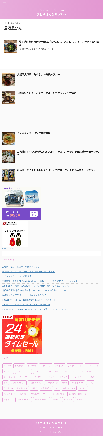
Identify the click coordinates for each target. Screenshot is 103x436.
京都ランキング (8, 248)
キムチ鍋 (35, 49)
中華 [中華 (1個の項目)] (5, 383)
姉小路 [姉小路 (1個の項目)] (90, 383)
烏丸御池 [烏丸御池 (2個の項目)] (23, 394)
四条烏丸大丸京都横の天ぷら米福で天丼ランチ (24, 295)
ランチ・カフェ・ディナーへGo (51, 428)
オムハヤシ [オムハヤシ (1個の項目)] (8, 371)
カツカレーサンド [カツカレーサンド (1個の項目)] (23, 371)
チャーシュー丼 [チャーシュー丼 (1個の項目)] (10, 377)
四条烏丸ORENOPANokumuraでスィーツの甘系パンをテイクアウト (34, 309)
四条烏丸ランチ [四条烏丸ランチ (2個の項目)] (52, 383)
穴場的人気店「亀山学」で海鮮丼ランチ (38, 74)
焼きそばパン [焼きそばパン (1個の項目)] (9, 400)
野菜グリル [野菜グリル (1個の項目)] (68, 400)
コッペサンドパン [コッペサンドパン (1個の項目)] (69, 371)
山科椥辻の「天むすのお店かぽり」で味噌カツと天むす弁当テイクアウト (56, 170)
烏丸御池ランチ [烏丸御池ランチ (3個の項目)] (59, 394)
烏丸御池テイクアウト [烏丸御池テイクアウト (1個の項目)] (39, 394)
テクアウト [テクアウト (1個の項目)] (39, 377)
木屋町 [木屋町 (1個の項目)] (34, 388)
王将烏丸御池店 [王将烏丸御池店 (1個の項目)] (24, 400)
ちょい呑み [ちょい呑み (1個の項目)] (32, 366)
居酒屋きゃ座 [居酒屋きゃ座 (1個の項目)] (22, 388)
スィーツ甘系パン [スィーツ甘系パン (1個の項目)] (87, 371)
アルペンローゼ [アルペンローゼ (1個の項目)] (92, 366)
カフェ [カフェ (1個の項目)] (37, 371)
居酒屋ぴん (25, 49)
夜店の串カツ (47, 49)
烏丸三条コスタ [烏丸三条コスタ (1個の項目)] (69, 388)
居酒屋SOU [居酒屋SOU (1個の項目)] (8, 388)
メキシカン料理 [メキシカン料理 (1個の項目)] (77, 377)
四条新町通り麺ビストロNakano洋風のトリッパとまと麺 (29, 300)
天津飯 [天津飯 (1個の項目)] (64, 383)
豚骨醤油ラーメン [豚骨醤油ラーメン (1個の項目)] (41, 400)
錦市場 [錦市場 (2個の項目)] (79, 400)
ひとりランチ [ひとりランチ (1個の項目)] (46, 366)
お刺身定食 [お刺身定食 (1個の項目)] (19, 366)
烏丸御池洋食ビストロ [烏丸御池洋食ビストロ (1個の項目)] (77, 394)
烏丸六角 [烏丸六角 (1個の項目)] (82, 388)
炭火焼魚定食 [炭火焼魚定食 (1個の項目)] (46, 388)
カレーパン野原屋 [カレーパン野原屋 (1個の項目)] (51, 371)
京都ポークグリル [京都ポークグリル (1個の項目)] (18, 383)
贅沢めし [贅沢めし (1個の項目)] (56, 400)
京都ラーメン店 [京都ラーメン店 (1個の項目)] (35, 383)
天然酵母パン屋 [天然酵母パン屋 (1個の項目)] (77, 383)
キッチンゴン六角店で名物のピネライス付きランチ (26, 305)
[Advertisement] (50, 118)
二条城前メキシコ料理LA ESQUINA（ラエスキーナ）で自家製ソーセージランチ (40, 281)
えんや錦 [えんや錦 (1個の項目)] (7, 366)
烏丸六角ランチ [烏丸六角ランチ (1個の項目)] (10, 394)
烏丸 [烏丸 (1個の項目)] (57, 388)
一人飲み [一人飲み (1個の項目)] (91, 377)
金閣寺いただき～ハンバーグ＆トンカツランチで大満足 (46, 93)
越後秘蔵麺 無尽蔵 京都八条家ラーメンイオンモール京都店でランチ (34, 290)
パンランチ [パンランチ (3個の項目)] (63, 377)
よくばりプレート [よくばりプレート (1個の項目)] (75, 366)
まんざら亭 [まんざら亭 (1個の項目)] (59, 366)
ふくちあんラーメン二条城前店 (33, 133)
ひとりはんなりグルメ (51, 14)
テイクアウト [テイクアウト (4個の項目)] (25, 377)
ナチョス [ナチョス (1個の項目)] (50, 377)
